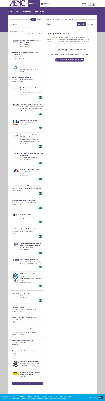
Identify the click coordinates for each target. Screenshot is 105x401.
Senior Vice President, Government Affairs (24, 317)
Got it (101, 397)
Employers (45, 4)
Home (10, 11)
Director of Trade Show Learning (29, 169)
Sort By (13, 34)
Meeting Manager (25, 293)
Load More (27, 384)
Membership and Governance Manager (31, 104)
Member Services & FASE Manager (22, 77)
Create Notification (37, 34)
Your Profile (27, 11)
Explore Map (47, 19)
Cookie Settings (92, 397)
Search (33, 19)
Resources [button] (39, 11)
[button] (90, 24)
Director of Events (25, 214)
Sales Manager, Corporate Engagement (23, 200)
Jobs (17, 11)
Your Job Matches (58, 19)
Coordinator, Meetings (18, 307)
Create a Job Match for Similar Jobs (70, 60)
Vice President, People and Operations (23, 340)
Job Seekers (34, 4)
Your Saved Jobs (69, 19)
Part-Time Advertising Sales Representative (25, 229)
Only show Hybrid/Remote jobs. (22, 27)
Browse (39, 19)
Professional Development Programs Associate (26, 186)
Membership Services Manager (29, 120)
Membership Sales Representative (30, 361)
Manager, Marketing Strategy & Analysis (24, 351)
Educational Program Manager (29, 259)
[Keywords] (27, 24)
